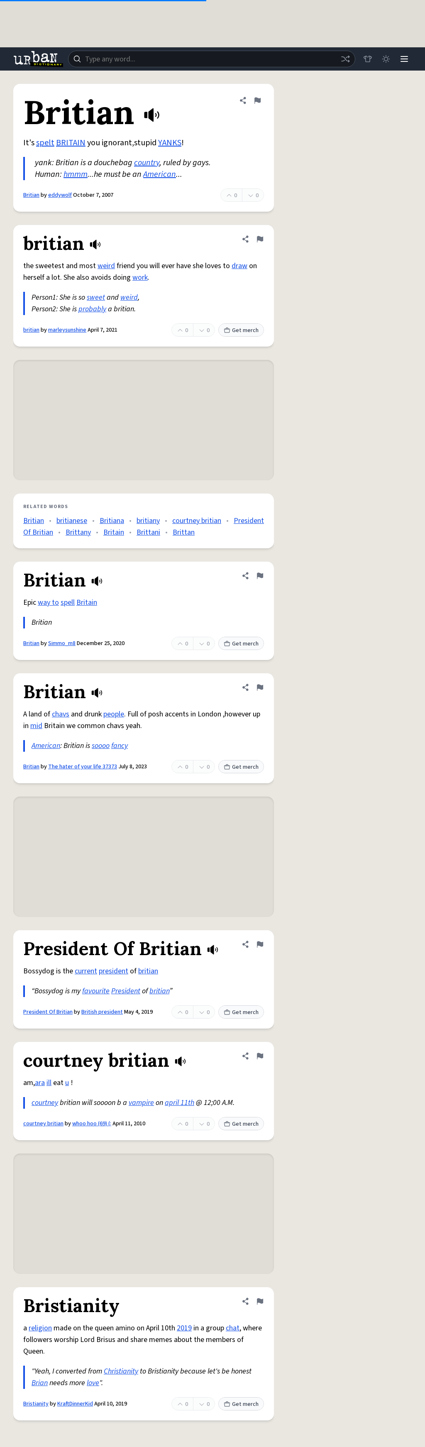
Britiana (112, 521)
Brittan (184, 532)
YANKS (169, 143)
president (113, 971)
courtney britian (196, 521)
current (86, 971)
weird (106, 266)
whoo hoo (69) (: (91, 1123)
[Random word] (345, 59)
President (125, 991)
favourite (96, 991)
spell (68, 602)
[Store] (367, 58)
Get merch (241, 330)
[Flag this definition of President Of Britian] (259, 944)
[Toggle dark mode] (386, 58)
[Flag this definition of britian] (259, 239)
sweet (96, 297)
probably (92, 309)
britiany (148, 521)
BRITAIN (70, 143)
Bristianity (36, 1404)
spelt (45, 143)
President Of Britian (48, 1012)
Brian (40, 1383)
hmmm (76, 174)
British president (102, 1012)
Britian (31, 195)
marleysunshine (67, 330)
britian (31, 330)
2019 (184, 1328)
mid (36, 726)
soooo (101, 746)
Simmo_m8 (62, 643)
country (146, 163)
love (93, 1383)
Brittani (148, 532)
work (140, 277)
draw (239, 266)
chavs (60, 714)
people (113, 714)
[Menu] (404, 58)
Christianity (121, 1371)
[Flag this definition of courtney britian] (259, 1056)
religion (40, 1328)
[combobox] (211, 59)
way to (48, 602)
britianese (71, 521)
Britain (113, 532)
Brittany (78, 532)
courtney (45, 1102)
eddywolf (60, 195)
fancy (119, 746)
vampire (141, 1102)
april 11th (179, 1102)
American (159, 174)
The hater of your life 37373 (82, 767)
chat (232, 1328)
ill (48, 1083)
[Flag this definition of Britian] (257, 100)
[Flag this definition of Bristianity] (259, 1301)
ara (40, 1083)
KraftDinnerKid (75, 1404)
